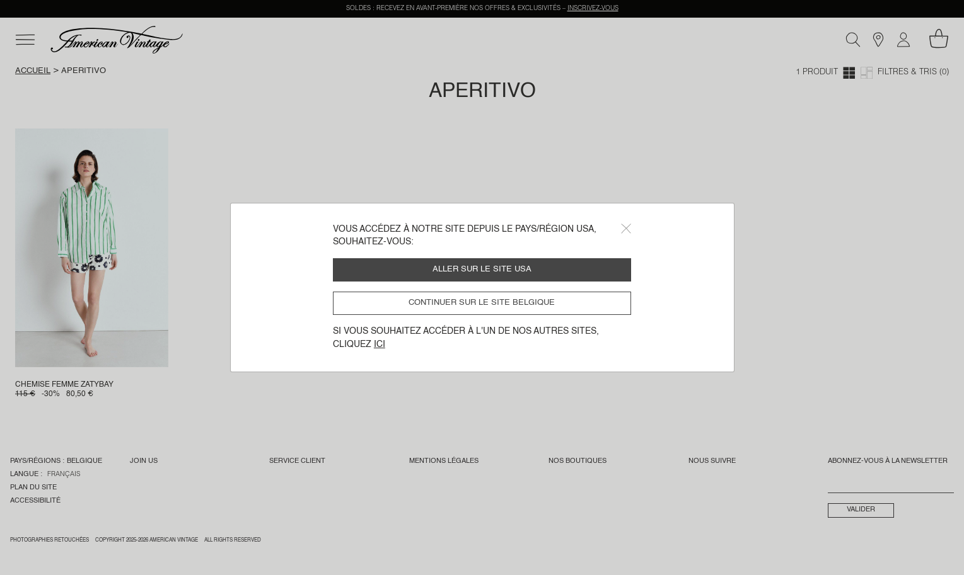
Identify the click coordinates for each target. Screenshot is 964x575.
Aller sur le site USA (482, 269)
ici (379, 344)
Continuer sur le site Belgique (482, 303)
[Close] (626, 229)
